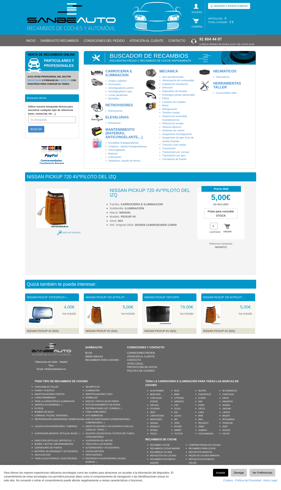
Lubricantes (114, 157)
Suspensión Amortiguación (177, 134)
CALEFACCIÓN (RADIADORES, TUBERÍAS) (56, 426)
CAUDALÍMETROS (95, 451)
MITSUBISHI (228, 419)
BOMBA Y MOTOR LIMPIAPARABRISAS (54, 444)
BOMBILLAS (92, 397)
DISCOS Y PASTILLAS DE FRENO (102, 401)
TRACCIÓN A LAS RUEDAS (99, 444)
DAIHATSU (227, 401)
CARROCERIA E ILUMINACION (119, 73)
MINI (200, 419)
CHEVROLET (204, 394)
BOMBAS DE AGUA (44, 412)
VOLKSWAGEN (205, 433)
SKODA (154, 430)
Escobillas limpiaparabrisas (123, 142)
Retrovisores (115, 110)
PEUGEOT (203, 423)
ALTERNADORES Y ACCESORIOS (102, 447)
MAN (200, 416)
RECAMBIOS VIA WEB (161, 452)
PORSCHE (227, 423)
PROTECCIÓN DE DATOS (142, 367)
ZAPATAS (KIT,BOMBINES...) (48, 405)
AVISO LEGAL (135, 363)
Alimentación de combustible (178, 80)
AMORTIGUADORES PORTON (50, 394)
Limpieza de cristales (174, 102)
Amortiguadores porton (121, 87)
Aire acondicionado (173, 76)
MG (176, 419)
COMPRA (197, 26)
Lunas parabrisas (118, 95)
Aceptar (220, 472)
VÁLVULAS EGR (43, 455)
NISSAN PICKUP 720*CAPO (161, 297)
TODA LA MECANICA (96, 412)
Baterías (113, 153)
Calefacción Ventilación (175, 84)
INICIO (31, 40)
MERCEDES (156, 419)
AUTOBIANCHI (229, 390)
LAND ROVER (157, 416)
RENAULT (155, 426)
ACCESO (197, 12)
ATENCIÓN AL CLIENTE (147, 40)
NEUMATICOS (225, 71)
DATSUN (154, 405)
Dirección (167, 87)
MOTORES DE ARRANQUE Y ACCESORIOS (56, 451)
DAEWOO (179, 401)
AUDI (176, 390)
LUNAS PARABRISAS (45, 397)
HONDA (226, 405)
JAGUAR (226, 408)
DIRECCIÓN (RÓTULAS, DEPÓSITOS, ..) (54, 440)
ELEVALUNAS (117, 117)
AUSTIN (202, 390)
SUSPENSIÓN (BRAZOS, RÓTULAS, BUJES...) (57, 433)
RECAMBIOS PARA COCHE (202, 448)
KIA (176, 412)
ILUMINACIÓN (93, 390)
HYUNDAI (155, 408)
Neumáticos (223, 76)
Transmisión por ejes (173, 155)
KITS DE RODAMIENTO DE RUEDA (103, 405)
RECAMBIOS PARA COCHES (102, 359)
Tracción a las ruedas (174, 144)
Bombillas (113, 98)
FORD (201, 405)
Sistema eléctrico (171, 127)
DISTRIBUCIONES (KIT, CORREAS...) (104, 408)
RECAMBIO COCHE (160, 445)
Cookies (228, 480)
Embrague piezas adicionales (178, 94)
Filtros (165, 98)
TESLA (153, 433)
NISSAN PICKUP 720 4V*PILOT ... (106, 297)
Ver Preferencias (262, 472)
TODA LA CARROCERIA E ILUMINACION (55, 401)
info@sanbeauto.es (55, 369)
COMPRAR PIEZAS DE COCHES (205, 445)
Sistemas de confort (173, 130)
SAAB (201, 426)
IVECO (201, 408)
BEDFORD (155, 394)
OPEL (177, 423)
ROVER (178, 426)
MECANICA (168, 71)
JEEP (153, 412)
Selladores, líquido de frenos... (125, 160)
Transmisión (169, 148)
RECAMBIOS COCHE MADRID (165, 448)
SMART (178, 430)
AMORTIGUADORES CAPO (99, 394)
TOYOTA (178, 433)
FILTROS (39, 408)
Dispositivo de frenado (174, 91)
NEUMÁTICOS (93, 387)
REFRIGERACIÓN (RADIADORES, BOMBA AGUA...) (60, 419)
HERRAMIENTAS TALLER (227, 85)
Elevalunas (114, 122)
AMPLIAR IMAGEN (71, 232)
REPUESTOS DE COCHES (163, 455)
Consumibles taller (226, 92)
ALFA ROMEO (157, 390)
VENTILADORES (94, 455)
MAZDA (226, 416)
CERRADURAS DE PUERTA (48, 447)
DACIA (225, 398)
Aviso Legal (270, 480)
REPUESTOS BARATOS (200, 452)
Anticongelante (116, 149)
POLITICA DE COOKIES (141, 370)
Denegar (239, 472)
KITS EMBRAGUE (94, 415)
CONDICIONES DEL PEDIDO (104, 40)
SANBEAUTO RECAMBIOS (59, 40)
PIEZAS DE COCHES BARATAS (204, 455)
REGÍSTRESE (34, 80)
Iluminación (114, 84)
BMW (177, 394)
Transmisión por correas (175, 152)
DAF (200, 401)
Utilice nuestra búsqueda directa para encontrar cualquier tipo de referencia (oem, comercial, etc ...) (50, 110)
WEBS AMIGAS (94, 356)
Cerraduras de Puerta (174, 159)
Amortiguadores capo (120, 91)
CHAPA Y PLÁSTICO (45, 390)
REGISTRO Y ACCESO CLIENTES (229, 5)
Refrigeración (169, 109)
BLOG (88, 352)
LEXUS (177, 416)
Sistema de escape (173, 123)
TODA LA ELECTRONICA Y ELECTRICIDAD (56, 458)
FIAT (176, 405)
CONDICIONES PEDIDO (141, 352)
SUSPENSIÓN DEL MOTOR (99, 440)
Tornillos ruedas (171, 112)
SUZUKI (226, 430)
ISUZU (177, 408)
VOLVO (226, 433)
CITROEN (179, 398)
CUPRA (202, 398)
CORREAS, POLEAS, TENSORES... (52, 415)
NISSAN (154, 423)
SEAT (225, 426)
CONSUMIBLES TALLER (47, 387)
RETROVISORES (119, 105)
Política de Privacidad (248, 480)
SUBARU (202, 430)
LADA (201, 412)
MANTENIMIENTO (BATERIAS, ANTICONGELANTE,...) (124, 133)
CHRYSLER (228, 394)
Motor (165, 105)
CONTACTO (176, 40)
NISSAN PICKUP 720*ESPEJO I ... (48, 297)
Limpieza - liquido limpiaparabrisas (127, 146)
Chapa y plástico (117, 80)
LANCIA (226, 412)
